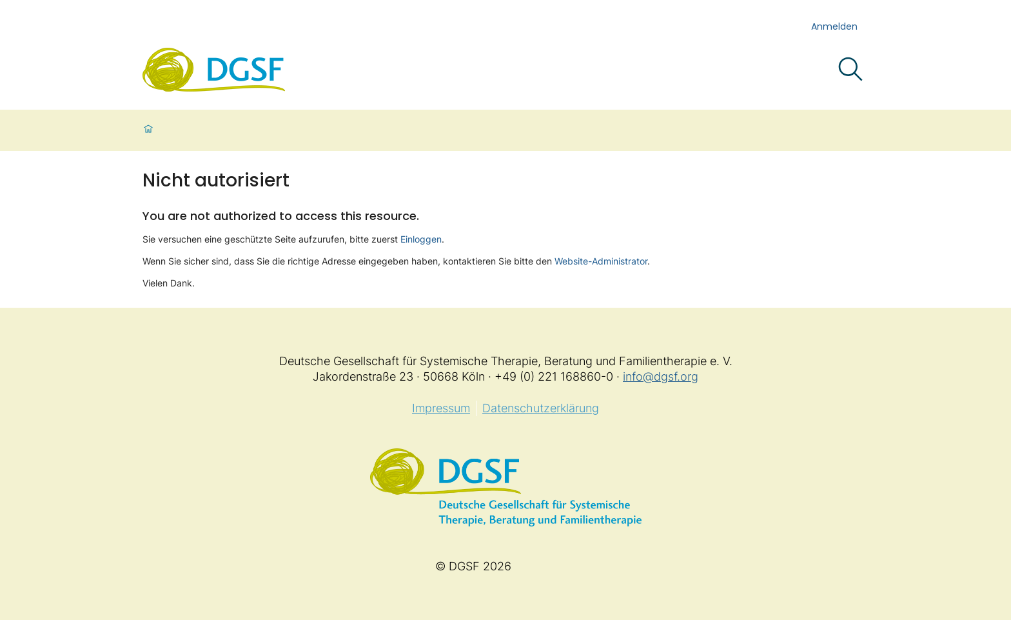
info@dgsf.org (660, 376)
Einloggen (421, 239)
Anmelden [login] (834, 26)
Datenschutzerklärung (540, 408)
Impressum (441, 408)
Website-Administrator (601, 260)
